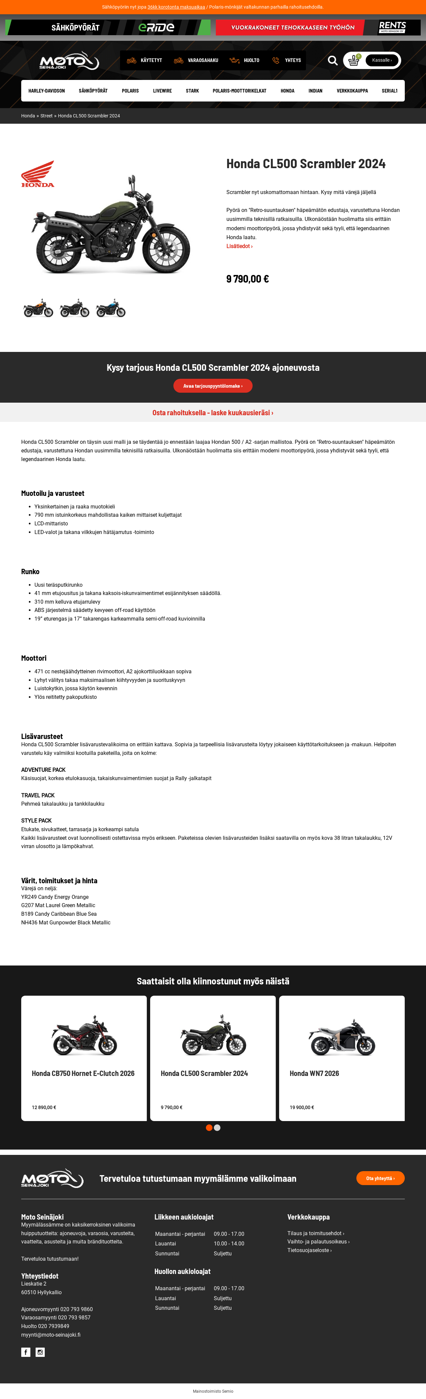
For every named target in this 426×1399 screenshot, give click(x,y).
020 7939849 (53, 1326)
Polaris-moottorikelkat (240, 91)
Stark (192, 91)
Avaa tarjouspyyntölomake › (213, 385)
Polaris (130, 91)
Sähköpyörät (93, 91)
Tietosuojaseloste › (309, 1250)
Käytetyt (151, 60)
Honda (287, 91)
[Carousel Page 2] (217, 1127)
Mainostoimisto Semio (213, 1391)
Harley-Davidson (47, 91)
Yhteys (293, 60)
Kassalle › (382, 60)
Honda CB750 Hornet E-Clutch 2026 (83, 1073)
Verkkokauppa (352, 91)
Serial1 (389, 91)
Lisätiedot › (239, 246)
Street (46, 116)
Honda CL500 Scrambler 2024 (89, 116)
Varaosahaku (203, 60)
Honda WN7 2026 (314, 1073)
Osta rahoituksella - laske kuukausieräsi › (213, 412)
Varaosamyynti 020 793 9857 (56, 1317)
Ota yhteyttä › (380, 1178)
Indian (316, 91)
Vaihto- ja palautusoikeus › (318, 1241)
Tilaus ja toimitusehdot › (315, 1233)
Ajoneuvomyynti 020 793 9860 (57, 1309)
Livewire (162, 91)
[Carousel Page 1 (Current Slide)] (209, 1127)
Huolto (251, 60)
